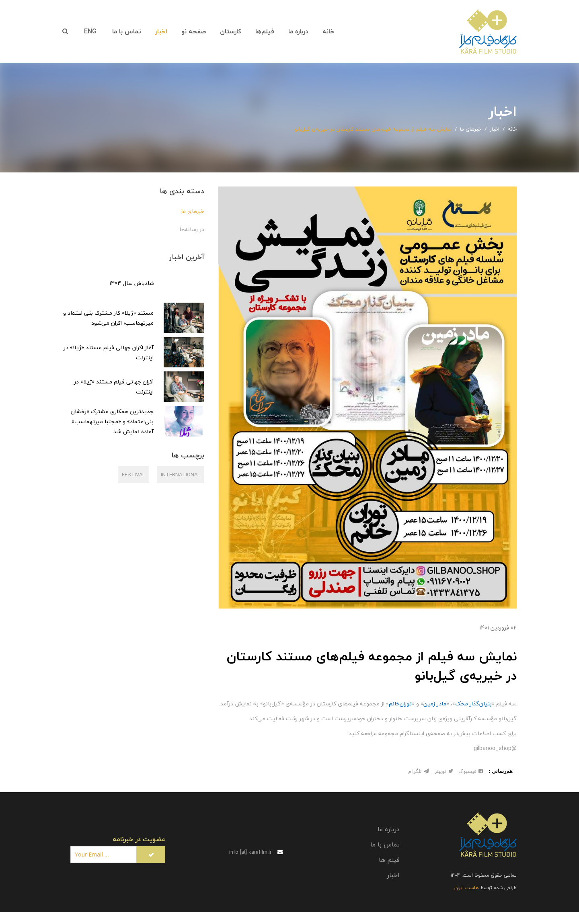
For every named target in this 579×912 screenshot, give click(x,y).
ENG (90, 31)
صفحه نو (193, 31)
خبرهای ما (192, 211)
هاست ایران (466, 887)
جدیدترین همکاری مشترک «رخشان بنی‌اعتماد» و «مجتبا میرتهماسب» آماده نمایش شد (112, 421)
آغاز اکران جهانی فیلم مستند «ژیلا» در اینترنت (109, 352)
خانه (328, 31)
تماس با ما (126, 31)
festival (133, 474)
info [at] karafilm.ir (256, 852)
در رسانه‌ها (191, 229)
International (180, 474)
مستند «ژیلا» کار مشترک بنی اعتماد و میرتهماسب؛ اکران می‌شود (108, 318)
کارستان (230, 31)
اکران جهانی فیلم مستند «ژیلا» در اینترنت (114, 387)
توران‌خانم (400, 704)
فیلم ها (389, 859)
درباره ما (298, 31)
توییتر (443, 771)
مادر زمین (434, 704)
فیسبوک (470, 771)
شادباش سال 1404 (131, 283)
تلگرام (418, 771)
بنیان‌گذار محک (473, 704)
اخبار (161, 31)
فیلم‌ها (264, 31)
